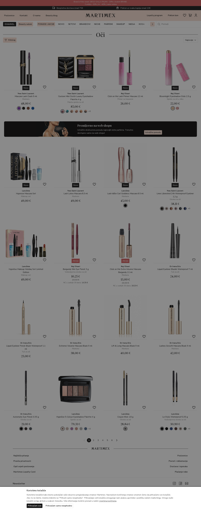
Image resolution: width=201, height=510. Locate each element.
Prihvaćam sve (34, 505)
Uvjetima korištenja (107, 501)
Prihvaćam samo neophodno (59, 505)
